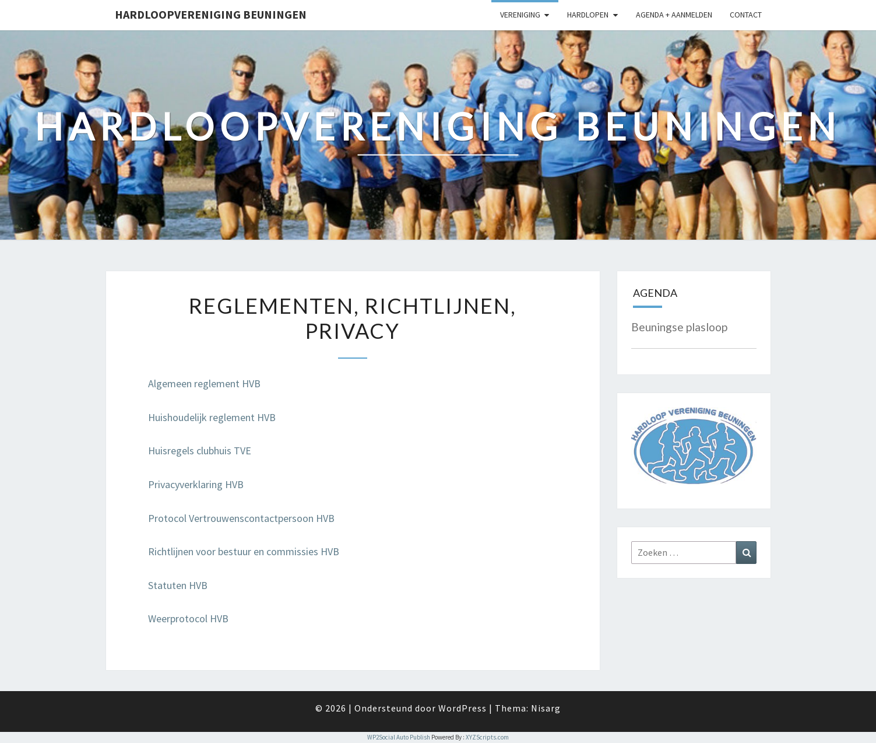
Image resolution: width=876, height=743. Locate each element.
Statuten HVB (177, 585)
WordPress (462, 708)
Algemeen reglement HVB (204, 383)
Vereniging (520, 14)
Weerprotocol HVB (188, 618)
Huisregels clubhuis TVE (199, 450)
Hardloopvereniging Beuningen (211, 14)
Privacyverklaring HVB (196, 484)
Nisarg (546, 708)
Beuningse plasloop (679, 327)
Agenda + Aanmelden (674, 14)
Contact (746, 14)
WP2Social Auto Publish (398, 737)
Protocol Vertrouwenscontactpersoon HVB (241, 518)
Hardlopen (587, 14)
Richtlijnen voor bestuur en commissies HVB (243, 551)
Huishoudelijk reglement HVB (212, 417)
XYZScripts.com (487, 737)
